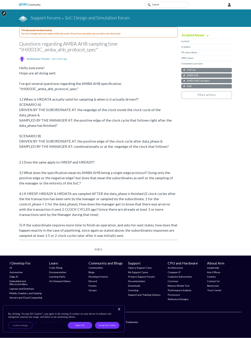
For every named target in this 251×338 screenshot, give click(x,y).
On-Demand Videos (60, 281)
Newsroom (213, 285)
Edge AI (14, 276)
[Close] (119, 309)
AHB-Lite (191, 70)
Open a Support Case (140, 267)
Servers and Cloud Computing (26, 297)
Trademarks (131, 322)
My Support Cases (138, 272)
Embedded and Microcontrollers (19, 283)
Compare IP (174, 272)
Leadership (213, 267)
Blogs (92, 272)
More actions (207, 95)
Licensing (133, 290)
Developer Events (98, 276)
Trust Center (214, 290)
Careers (211, 276)
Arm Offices (213, 272)
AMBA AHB (192, 75)
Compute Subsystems (180, 276)
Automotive (16, 272)
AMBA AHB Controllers (198, 80)
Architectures (175, 267)
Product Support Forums (141, 276)
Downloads (134, 285)
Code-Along (55, 267)
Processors (174, 294)
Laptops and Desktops (22, 288)
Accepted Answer (193, 35)
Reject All (79, 325)
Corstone (173, 281)
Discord (93, 281)
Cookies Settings (20, 325)
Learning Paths (57, 276)
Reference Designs (178, 299)
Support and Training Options (144, 294)
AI (11, 267)
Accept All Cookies (107, 325)
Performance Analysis (179, 290)
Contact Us (213, 281)
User (229, 5)
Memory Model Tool (178, 285)
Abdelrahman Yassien (38, 58)
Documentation (57, 272)
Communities (96, 267)
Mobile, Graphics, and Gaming (26, 293)
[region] (64, 318)
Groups (93, 290)
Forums (93, 285)
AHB (189, 86)
